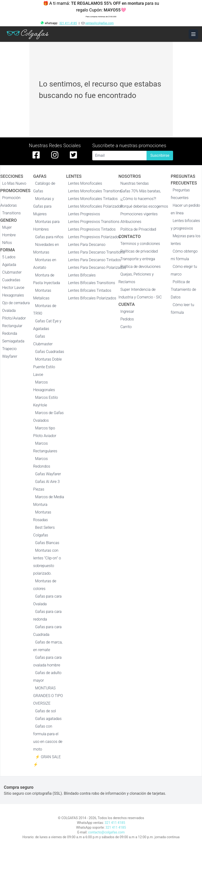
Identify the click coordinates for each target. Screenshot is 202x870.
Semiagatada (13, 341)
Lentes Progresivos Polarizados (94, 237)
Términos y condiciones (140, 243)
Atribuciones (130, 221)
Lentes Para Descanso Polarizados (97, 267)
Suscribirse (159, 155)
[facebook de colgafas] (36, 155)
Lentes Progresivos (84, 214)
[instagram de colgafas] (54, 155)
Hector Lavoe (13, 287)
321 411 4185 (68, 23)
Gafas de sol (45, 711)
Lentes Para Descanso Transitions (96, 252)
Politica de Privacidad (138, 229)
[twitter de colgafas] (73, 155)
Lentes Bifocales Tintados (89, 290)
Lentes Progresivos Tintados (92, 229)
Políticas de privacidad (139, 251)
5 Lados (9, 257)
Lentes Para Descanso (86, 244)
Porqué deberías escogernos (144, 206)
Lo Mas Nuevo (14, 183)
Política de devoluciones (140, 266)
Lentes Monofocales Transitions (95, 191)
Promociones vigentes (139, 214)
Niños (7, 242)
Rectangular (12, 326)
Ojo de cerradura (16, 303)
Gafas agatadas (48, 718)
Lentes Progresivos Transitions (94, 221)
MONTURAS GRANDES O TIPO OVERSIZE (48, 696)
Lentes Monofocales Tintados (93, 198)
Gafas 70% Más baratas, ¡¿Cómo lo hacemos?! (140, 195)
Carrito (125, 326)
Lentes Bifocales (82, 275)
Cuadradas (11, 280)
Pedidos (127, 319)
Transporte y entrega (137, 259)
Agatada (9, 264)
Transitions (11, 213)
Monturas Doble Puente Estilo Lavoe (47, 367)
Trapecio (9, 348)
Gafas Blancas (47, 542)
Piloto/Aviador (14, 318)
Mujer (7, 227)
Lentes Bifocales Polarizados (92, 298)
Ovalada (9, 310)
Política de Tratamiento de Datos (183, 289)
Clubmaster (12, 272)
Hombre (9, 235)
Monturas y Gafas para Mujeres (43, 206)
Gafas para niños (49, 237)
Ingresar (127, 311)
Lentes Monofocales (85, 183)
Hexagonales (13, 295)
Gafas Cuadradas (49, 351)
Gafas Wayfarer (48, 474)
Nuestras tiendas (134, 183)
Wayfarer (9, 356)
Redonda (9, 333)
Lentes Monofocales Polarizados (95, 206)
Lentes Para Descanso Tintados (94, 260)
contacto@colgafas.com (106, 832)
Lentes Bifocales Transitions (91, 283)
